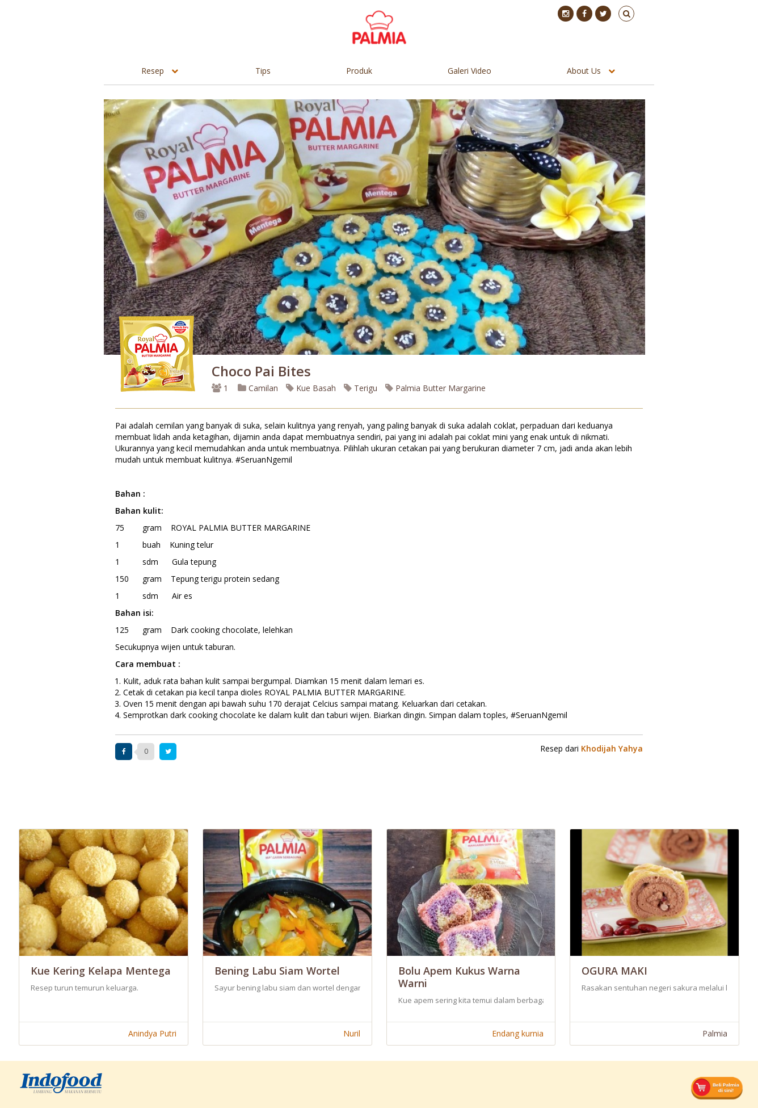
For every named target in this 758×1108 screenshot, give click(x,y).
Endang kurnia (518, 1033)
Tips (263, 70)
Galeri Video (469, 70)
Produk (359, 70)
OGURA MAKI (614, 970)
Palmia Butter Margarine (435, 388)
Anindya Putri (152, 1033)
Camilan (258, 388)
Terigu (360, 388)
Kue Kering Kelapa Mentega (101, 970)
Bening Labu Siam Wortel (277, 970)
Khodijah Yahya (612, 748)
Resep (152, 70)
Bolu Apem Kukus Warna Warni (459, 977)
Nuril (351, 1033)
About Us (584, 70)
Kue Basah (311, 388)
